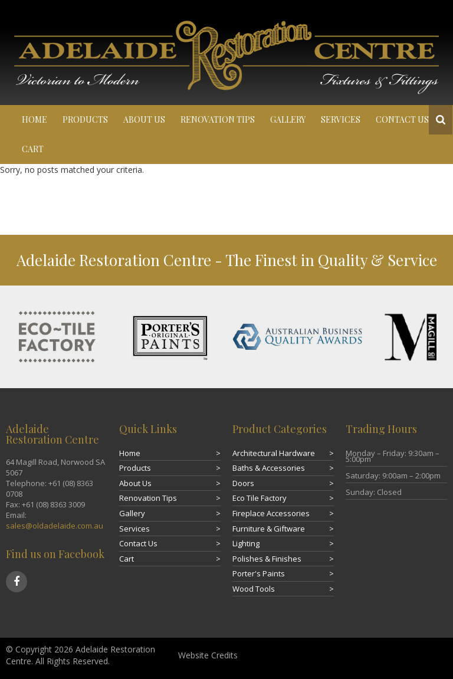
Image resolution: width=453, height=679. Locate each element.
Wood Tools (253, 588)
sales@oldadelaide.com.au (54, 525)
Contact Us (402, 119)
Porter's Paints (258, 573)
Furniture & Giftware (268, 528)
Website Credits (208, 655)
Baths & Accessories (268, 467)
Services (340, 119)
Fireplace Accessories (271, 513)
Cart (33, 149)
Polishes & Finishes (266, 558)
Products (85, 119)
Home (34, 119)
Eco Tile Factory (259, 498)
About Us (144, 119)
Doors (243, 483)
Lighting (246, 543)
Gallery (288, 119)
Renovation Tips (217, 119)
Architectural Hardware (273, 453)
